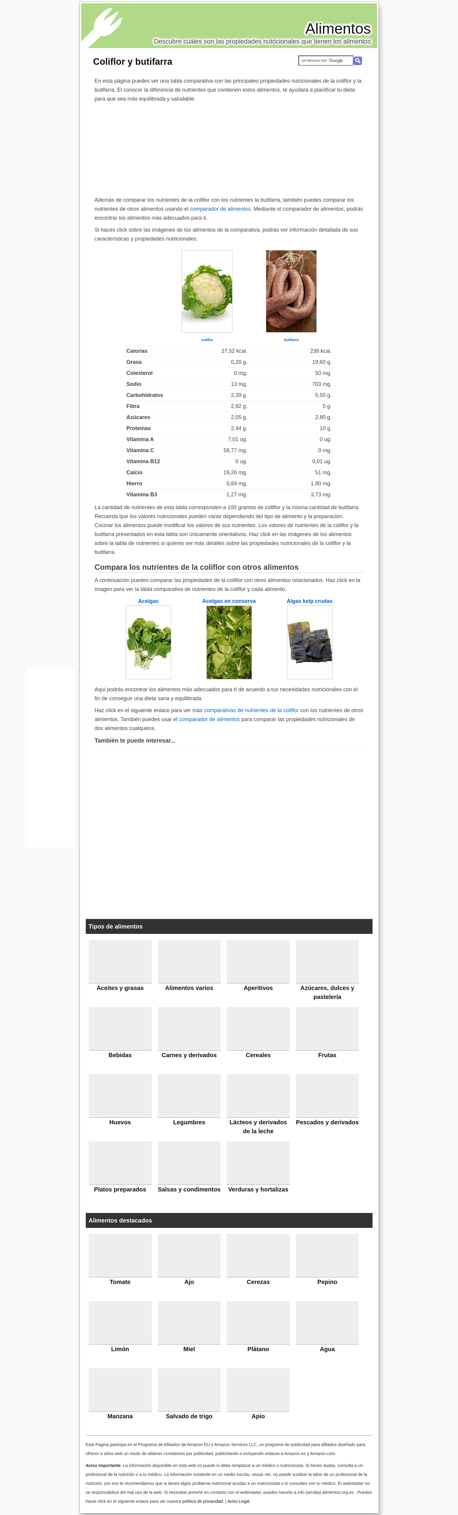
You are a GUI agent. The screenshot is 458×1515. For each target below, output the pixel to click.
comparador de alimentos (220, 209)
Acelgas (148, 601)
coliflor (207, 340)
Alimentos (338, 28)
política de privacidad (202, 1501)
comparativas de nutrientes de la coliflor (251, 710)
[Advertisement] (229, 148)
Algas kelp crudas (310, 601)
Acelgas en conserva (229, 601)
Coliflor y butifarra (132, 61)
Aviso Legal (238, 1501)
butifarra (291, 340)
